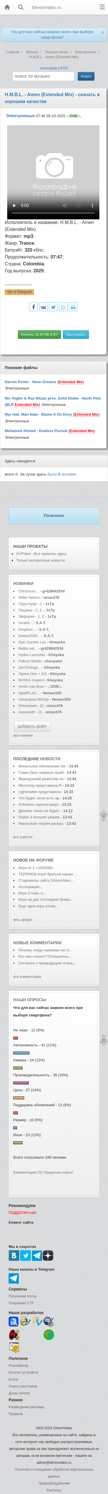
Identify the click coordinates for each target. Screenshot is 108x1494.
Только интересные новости (40, 560)
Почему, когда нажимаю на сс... (45, 950)
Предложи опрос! (58, 1172)
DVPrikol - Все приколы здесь (41, 554)
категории (48, 68)
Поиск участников (23, 1386)
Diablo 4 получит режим (39, 817)
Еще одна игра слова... (38, 906)
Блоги (13, 1379)
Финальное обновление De (42, 766)
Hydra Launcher (31, 655)
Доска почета (19, 1393)
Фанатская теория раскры (40, 823)
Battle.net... (27, 648)
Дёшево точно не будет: (39, 811)
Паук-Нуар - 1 (30, 604)
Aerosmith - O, (30, 712)
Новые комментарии (37, 942)
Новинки (23, 583)
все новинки (23, 735)
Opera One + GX (32, 674)
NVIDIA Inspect (31, 680)
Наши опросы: (30, 999)
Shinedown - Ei (30, 706)
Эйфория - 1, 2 (31, 616)
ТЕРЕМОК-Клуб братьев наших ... (47, 874)
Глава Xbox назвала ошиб (41, 772)
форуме (45, 860)
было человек (62, 474)
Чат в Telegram (19, 292)
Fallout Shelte (29, 661)
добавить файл (32, 726)
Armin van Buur (31, 686)
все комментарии (27, 977)
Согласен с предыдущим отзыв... (47, 963)
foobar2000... (29, 636)
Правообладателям (53, 1483)
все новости (23, 837)
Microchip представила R (40, 785)
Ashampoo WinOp (33, 699)
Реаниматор (18, 1366)
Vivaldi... (25, 623)
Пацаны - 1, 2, (30, 610)
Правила (16, 1414)
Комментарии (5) (27, 1172)
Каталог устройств (23, 1373)
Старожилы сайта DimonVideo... (46, 880)
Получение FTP (21, 1303)
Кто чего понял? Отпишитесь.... (45, 956)
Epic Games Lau (32, 642)
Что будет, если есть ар (38, 798)
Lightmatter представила (39, 792)
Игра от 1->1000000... (37, 868)
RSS (64, 68)
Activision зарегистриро (38, 804)
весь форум (22, 920)
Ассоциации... (30, 887)
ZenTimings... (29, 667)
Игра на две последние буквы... (45, 899)
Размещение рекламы (26, 1407)
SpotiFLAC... (29, 693)
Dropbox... (27, 629)
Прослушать (76, 334)
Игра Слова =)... (32, 893)
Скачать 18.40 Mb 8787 (39, 334)
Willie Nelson (29, 597)
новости (50, 758)
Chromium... (28, 591)
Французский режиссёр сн (41, 779)
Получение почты (23, 1296)
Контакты (54, 1490)
